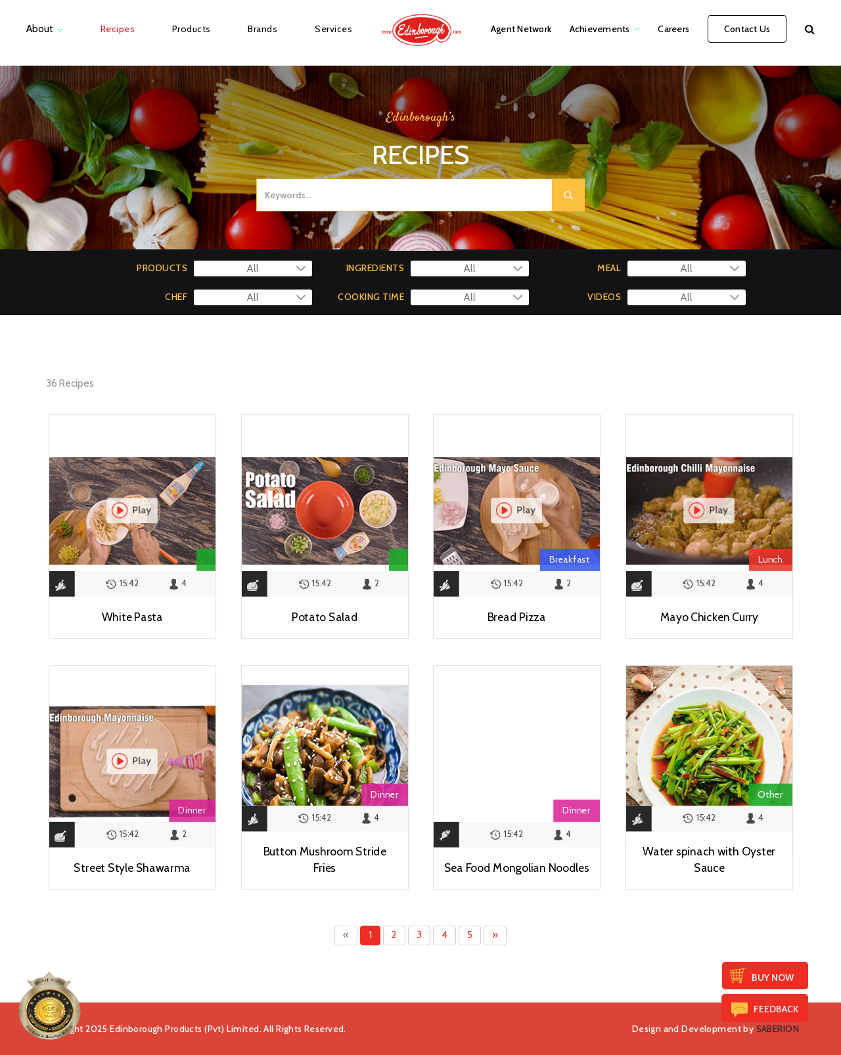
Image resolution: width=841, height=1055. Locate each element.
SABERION (777, 1029)
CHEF (176, 297)
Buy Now (773, 977)
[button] (810, 29)
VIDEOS (604, 297)
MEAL (609, 268)
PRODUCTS (162, 268)
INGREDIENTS (375, 268)
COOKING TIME (371, 297)
